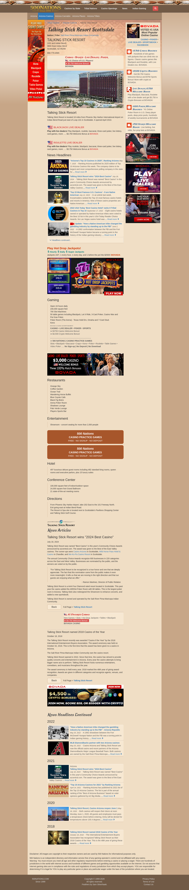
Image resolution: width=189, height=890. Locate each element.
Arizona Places (78, 16)
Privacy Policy (149, 879)
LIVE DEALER (134, 42)
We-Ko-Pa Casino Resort (79, 554)
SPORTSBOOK (150, 42)
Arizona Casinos (46, 16)
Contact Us (148, 884)
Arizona (34, 16)
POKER (153, 39)
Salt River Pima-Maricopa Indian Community (80, 35)
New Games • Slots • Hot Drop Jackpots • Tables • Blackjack (90, 619)
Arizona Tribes (93, 16)
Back (54, 607)
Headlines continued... (60, 240)
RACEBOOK (143, 45)
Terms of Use (148, 882)
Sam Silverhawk (99, 884)
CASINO (144, 39)
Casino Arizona (79, 551)
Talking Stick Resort (88, 23)
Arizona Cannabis (62, 16)
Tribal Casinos (53, 23)
